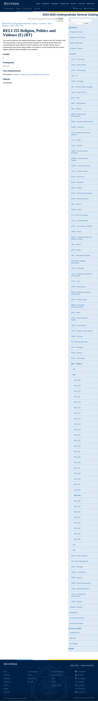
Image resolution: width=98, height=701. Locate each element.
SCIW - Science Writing (79, 556)
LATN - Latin (75, 281)
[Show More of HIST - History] (95, 244)
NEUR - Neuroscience (78, 325)
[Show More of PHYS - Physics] (95, 353)
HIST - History (76, 244)
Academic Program (76, 48)
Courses (73, 54)
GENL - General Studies (79, 221)
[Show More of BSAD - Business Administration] (95, 122)
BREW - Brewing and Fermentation (78, 115)
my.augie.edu (55, 685)
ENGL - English (76, 188)
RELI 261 (77, 517)
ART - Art (74, 76)
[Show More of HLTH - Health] (95, 250)
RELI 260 (77, 512)
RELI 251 (77, 484)
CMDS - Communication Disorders (79, 152)
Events (53, 682)
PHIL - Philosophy (77, 347)
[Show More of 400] (95, 550)
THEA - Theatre (76, 601)
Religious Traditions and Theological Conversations (31, 74)
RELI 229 (77, 435)
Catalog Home (75, 633)
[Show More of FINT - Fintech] (95, 204)
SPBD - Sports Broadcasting (81, 583)
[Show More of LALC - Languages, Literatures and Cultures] (95, 274)
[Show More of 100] (95, 369)
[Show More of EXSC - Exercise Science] (95, 199)
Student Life (64, 3)
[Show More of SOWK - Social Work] (95, 572)
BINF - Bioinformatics (78, 103)
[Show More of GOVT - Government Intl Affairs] (95, 226)
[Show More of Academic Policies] (95, 607)
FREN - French (76, 210)
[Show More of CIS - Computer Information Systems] (95, 133)
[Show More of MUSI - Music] (95, 312)
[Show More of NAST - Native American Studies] (95, 318)
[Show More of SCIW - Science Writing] (95, 556)
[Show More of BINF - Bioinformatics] (95, 103)
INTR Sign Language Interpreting (78, 262)
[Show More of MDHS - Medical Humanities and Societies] (95, 292)
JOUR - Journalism (77, 268)
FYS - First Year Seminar (79, 215)
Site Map (73, 638)
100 (74, 369)
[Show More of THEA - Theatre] (95, 602)
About (38, 3)
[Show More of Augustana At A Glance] (95, 37)
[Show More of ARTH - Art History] (95, 81)
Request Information (87, 665)
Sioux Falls (91, 3)
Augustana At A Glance (77, 37)
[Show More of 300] (95, 545)
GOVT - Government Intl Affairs (81, 226)
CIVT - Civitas (76, 140)
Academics (54, 3)
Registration (74, 612)
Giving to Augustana (57, 671)
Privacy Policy (83, 698)
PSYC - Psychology (78, 358)
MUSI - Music (75, 312)
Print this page (60, 21)
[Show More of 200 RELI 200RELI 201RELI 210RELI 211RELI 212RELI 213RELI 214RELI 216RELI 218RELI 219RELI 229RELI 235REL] (93, 375)
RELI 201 (77, 386)
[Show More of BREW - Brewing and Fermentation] (95, 114)
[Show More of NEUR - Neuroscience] (95, 325)
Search (86, 23)
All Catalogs (74, 644)
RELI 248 (77, 473)
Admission (45, 3)
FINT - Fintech (76, 204)
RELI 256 (77, 501)
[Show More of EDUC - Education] (95, 182)
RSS (89, 698)
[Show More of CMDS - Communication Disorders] (95, 151)
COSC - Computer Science (80, 166)
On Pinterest (80, 689)
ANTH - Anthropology (78, 70)
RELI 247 (77, 468)
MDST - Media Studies (79, 300)
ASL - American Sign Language (82, 87)
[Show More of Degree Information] (95, 43)
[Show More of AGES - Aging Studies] (95, 65)
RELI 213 (77, 408)
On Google (79, 682)
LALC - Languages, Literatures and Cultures (81, 275)
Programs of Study (76, 32)
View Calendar (90, 8)
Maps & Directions (56, 675)
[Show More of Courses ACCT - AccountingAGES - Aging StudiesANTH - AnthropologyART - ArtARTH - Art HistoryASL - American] (93, 54)
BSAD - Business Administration (82, 122)
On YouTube (80, 692)
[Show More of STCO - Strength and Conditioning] (95, 594)
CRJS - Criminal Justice (79, 171)
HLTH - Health (76, 250)
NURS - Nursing (76, 336)
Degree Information (76, 43)
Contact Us (76, 698)
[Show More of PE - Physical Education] (95, 342)
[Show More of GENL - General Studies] (95, 221)
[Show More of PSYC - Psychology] (95, 358)
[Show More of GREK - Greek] (95, 232)
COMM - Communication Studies (79, 159)
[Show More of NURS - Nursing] (95, 336)
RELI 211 (77, 397)
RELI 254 (77, 490)
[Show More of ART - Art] (95, 76)
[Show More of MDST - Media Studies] (95, 300)
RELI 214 (77, 413)
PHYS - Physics (76, 353)
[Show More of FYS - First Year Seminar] (95, 215)
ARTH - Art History (77, 81)
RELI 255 (77, 495)
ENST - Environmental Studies (81, 193)
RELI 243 (77, 457)
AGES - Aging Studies (78, 65)
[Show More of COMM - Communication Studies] (95, 158)
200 (74, 375)
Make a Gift (78, 8)
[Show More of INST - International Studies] (95, 255)
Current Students (8, 8)
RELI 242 (77, 451)
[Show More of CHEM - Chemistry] (95, 127)
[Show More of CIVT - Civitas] (95, 140)
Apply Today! (74, 665)
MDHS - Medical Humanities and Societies (80, 293)
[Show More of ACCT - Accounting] (95, 59)
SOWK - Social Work (78, 572)
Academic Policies (76, 607)
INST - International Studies (80, 255)
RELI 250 (77, 479)
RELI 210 (77, 391)
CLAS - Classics (76, 145)
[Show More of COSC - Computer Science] (95, 166)
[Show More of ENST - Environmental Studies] (95, 193)
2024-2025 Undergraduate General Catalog (19, 24)
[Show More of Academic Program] (95, 48)
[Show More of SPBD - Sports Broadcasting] (95, 583)
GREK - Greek (76, 231)
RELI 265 (77, 528)
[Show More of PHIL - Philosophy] (95, 347)
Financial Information (77, 618)
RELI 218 (77, 424)
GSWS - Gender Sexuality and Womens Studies (81, 238)
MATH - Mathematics (78, 287)
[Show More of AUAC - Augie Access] (95, 92)
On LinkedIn (80, 685)
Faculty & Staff (27, 8)
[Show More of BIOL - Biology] (95, 109)
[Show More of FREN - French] (95, 210)
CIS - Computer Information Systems (80, 133)
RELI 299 (77, 539)
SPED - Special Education (80, 589)
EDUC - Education (77, 182)
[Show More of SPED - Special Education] (95, 589)
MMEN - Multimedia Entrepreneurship (78, 306)
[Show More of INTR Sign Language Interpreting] (95, 261)
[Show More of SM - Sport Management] (95, 561)
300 (74, 545)
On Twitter (79, 675)
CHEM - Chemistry (77, 127)
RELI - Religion (76, 364)
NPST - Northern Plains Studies (82, 331)
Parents (18, 8)
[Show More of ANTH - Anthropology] (95, 70)
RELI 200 (77, 380)
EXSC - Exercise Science (80, 199)
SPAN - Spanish (76, 578)
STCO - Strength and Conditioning (78, 595)
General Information (76, 623)
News (53, 678)
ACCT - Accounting (77, 59)
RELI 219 (77, 430)
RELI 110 (6, 66)
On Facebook (80, 672)
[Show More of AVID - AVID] (95, 98)
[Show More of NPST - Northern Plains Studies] (95, 331)
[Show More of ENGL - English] (95, 188)
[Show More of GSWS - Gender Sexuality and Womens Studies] (95, 237)
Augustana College (11, 3)
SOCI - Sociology (77, 567)
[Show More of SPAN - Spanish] (95, 578)
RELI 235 (77, 440)
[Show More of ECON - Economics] (95, 177)
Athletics (81, 3)
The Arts (73, 3)
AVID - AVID (75, 98)
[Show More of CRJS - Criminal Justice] (95, 171)
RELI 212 (77, 402)
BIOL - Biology (76, 109)
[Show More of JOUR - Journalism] (95, 268)
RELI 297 (77, 534)
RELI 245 (77, 462)
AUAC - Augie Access (78, 92)
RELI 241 (77, 446)
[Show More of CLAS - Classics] (95, 146)
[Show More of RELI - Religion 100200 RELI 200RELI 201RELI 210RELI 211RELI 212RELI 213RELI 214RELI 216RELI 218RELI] (93, 364)
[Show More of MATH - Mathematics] (95, 287)
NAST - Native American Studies (79, 319)
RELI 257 (77, 506)
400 (74, 550)
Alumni (36, 8)
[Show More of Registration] (95, 613)
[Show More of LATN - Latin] (95, 281)
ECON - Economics (78, 177)
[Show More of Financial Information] (95, 618)
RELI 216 (77, 418)
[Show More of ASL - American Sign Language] (95, 87)
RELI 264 (77, 523)
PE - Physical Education (79, 342)
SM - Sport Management (79, 561)
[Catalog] (42, 19)
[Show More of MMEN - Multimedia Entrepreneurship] (95, 305)
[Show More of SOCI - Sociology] (95, 567)
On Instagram (80, 678)
